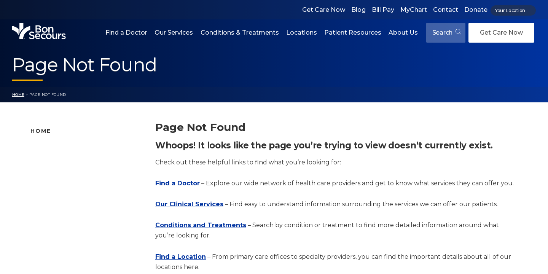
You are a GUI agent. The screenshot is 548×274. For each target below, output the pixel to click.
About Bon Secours (57, 231)
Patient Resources (352, 32)
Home (18, 94)
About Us (403, 32)
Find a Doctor (126, 32)
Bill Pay (383, 9)
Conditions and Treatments (69, 195)
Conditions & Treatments (240, 32)
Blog (358, 9)
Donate (475, 9)
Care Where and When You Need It (79, 243)
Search (446, 32)
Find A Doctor (50, 147)
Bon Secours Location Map (68, 159)
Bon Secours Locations (63, 171)
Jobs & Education (55, 219)
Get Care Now (323, 9)
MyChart (413, 9)
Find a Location (180, 256)
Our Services (174, 32)
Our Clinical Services (189, 204)
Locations (301, 32)
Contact (445, 9)
